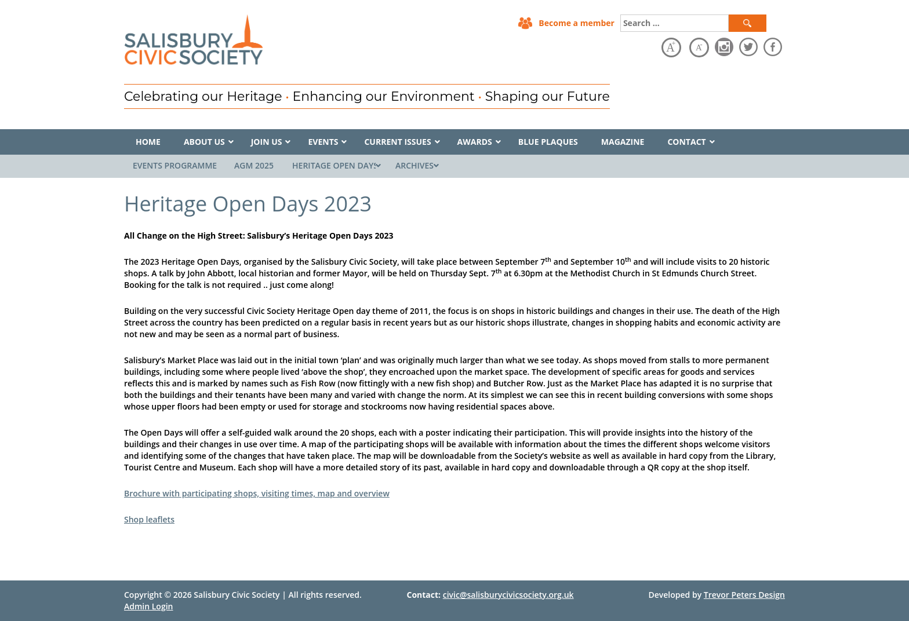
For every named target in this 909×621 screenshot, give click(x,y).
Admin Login (148, 606)
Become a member (577, 22)
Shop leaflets (149, 519)
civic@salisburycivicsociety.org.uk (508, 594)
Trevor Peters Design (744, 594)
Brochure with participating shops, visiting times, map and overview (257, 493)
